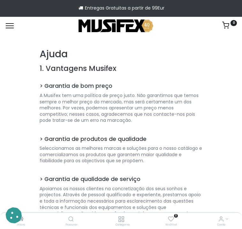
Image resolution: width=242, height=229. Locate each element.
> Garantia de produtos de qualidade (93, 139)
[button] (14, 215)
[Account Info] (221, 219)
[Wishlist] (171, 219)
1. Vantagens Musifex (78, 68)
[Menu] (9, 25)
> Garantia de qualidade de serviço (90, 179)
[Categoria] (121, 219)
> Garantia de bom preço (76, 86)
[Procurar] (71, 219)
